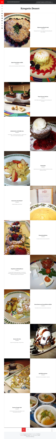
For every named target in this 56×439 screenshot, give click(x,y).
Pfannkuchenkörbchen (43, 235)
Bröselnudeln (43, 165)
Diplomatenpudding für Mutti (43, 27)
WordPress (38, 434)
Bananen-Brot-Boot (17, 339)
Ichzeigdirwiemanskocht (27, 434)
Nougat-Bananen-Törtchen (43, 96)
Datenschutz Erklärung (30, 436)
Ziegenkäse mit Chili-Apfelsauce (17, 268)
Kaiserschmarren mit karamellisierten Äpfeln (43, 304)
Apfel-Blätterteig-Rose (43, 373)
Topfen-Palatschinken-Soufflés (17, 62)
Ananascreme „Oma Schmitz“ (17, 200)
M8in (39, 435)
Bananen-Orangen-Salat (17, 407)
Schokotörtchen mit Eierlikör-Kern (17, 131)
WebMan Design (27, 435)
